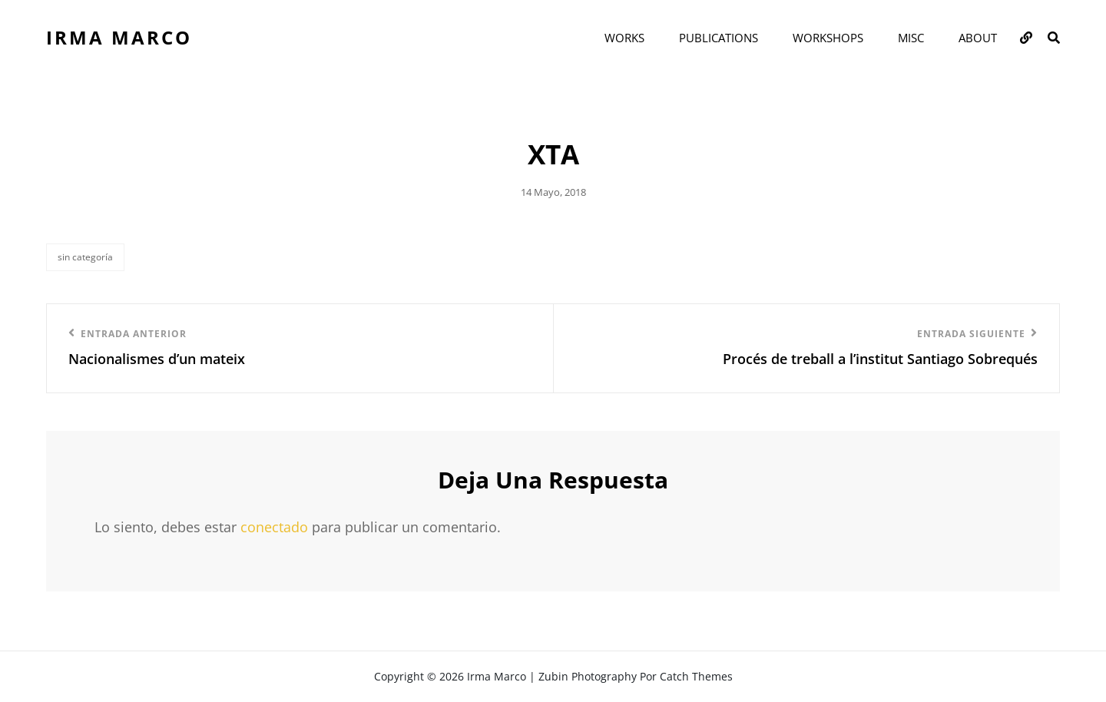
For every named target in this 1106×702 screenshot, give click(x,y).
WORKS (624, 37)
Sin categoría (85, 256)
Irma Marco (119, 37)
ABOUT (978, 37)
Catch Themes (696, 676)
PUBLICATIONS (718, 37)
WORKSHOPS (828, 37)
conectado (274, 527)
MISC (911, 37)
